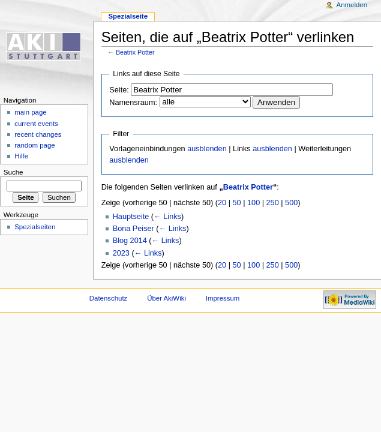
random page (34, 145)
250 (272, 203)
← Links (167, 216)
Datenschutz (108, 298)
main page (30, 112)
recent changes (37, 134)
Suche (13, 172)
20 (222, 203)
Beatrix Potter (135, 52)
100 (253, 203)
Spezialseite (128, 16)
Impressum (223, 298)
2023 (121, 253)
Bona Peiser (133, 228)
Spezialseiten (34, 226)
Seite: (118, 90)
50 (237, 203)
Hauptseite (131, 216)
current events (36, 123)
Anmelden (352, 4)
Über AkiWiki (166, 298)
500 (291, 203)
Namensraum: (133, 102)
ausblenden (207, 149)
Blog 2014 (130, 240)
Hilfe (21, 156)
